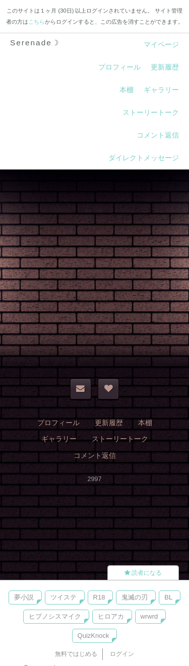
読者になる (143, 572)
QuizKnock (93, 635)
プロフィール (119, 67)
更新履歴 (165, 67)
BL (168, 597)
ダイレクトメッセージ (143, 158)
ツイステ (63, 597)
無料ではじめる (76, 653)
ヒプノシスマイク (55, 616)
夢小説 (24, 597)
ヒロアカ (111, 616)
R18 (99, 597)
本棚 (126, 90)
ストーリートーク (150, 112)
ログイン (122, 653)
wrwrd (149, 616)
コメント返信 (158, 135)
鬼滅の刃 (134, 597)
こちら (36, 22)
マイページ (161, 44)
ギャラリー (161, 90)
